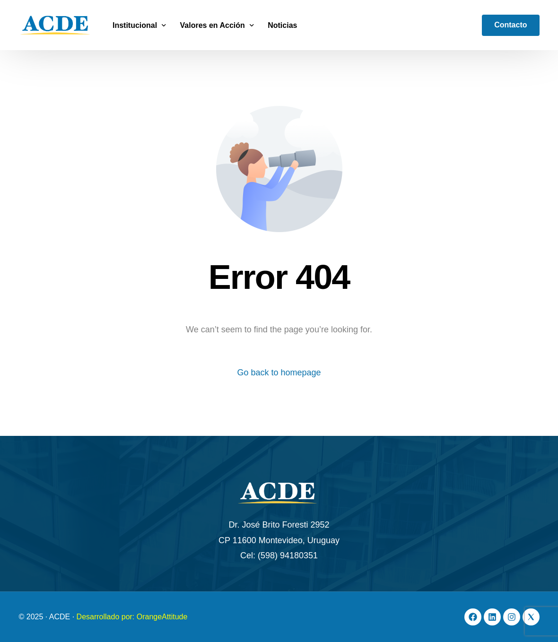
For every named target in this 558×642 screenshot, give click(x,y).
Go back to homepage (279, 372)
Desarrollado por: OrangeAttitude (132, 617)
